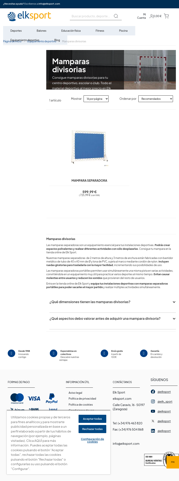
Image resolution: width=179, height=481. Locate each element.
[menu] (89, 35)
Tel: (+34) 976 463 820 (127, 423)
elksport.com (122, 398)
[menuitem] (16, 30)
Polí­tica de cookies (81, 404)
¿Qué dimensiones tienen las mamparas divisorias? (89, 305)
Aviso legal (75, 392)
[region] (58, 442)
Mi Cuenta (141, 16)
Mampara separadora (79, 180)
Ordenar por (127, 98)
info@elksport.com (49, 3)
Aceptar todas (92, 418)
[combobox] (96, 16)
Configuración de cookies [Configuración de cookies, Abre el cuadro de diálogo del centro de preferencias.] (92, 440)
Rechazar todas (92, 429)
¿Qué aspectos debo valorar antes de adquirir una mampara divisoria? (104, 322)
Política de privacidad (82, 398)
